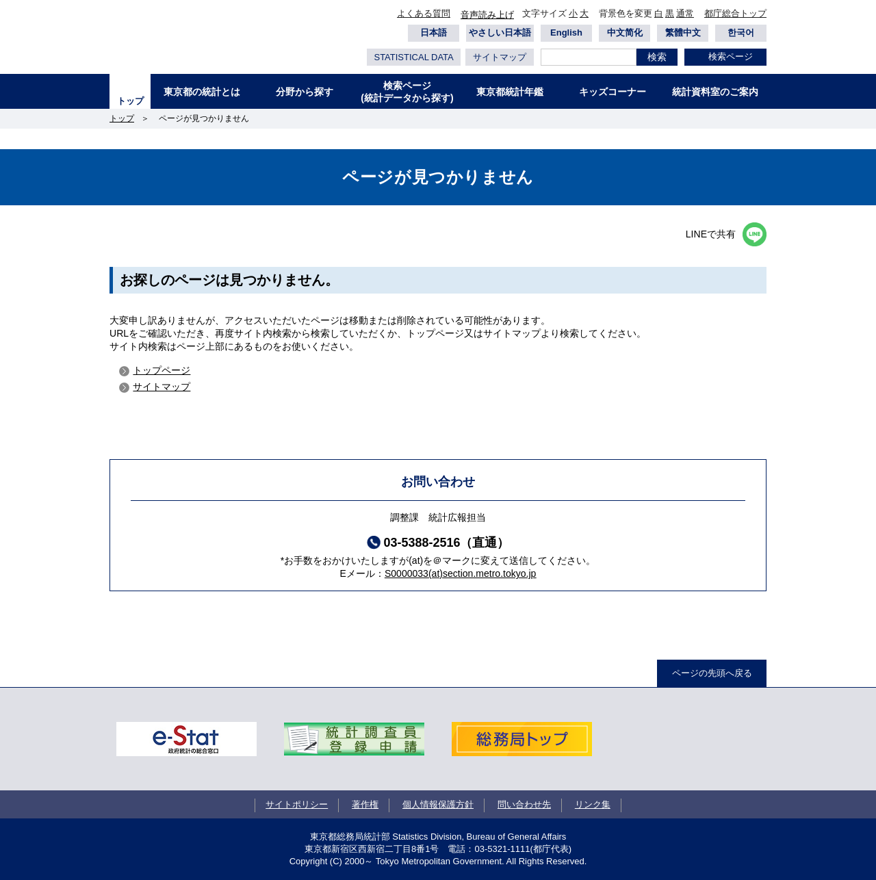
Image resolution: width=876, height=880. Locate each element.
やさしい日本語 (500, 32)
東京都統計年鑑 (509, 91)
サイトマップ (499, 57)
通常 (685, 13)
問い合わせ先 (524, 804)
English (566, 32)
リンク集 (592, 804)
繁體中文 (683, 32)
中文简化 (625, 32)
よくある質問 (423, 13)
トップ (130, 101)
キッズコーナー (612, 91)
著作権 (365, 804)
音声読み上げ (487, 14)
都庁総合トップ (735, 13)
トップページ (161, 370)
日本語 (433, 32)
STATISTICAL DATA (413, 57)
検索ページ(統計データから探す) (407, 91)
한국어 (740, 32)
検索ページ (730, 56)
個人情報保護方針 (438, 804)
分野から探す (304, 91)
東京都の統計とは (202, 91)
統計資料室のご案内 (715, 91)
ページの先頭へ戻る (712, 673)
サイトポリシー (297, 804)
